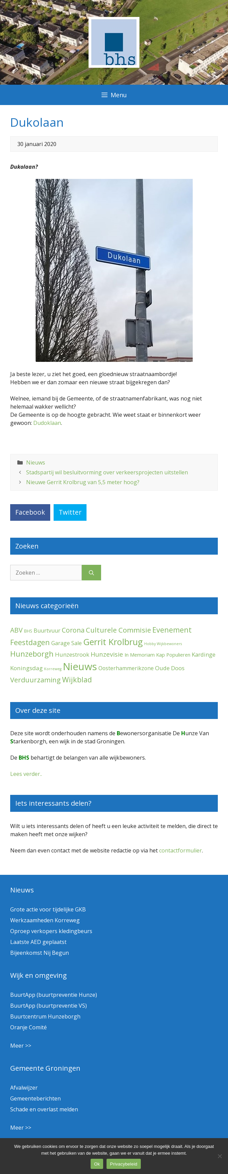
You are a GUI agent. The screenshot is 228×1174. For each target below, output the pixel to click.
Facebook (30, 512)
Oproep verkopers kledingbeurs (51, 931)
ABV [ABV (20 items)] (16, 630)
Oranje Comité (28, 1027)
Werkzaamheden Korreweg (45, 920)
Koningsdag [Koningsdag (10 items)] (26, 668)
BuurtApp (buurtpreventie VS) (48, 1005)
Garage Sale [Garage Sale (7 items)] (66, 643)
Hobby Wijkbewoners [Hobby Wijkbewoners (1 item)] (163, 643)
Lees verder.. (26, 774)
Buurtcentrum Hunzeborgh (45, 1016)
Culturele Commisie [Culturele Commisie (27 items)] (118, 630)
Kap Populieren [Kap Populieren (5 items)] (173, 654)
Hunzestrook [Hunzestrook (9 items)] (72, 654)
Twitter (70, 512)
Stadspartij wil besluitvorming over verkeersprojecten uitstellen (107, 472)
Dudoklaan (47, 423)
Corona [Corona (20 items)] (73, 630)
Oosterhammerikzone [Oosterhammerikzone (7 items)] (126, 668)
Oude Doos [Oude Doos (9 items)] (170, 668)
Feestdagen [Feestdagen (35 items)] (30, 642)
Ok (97, 1164)
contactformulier (180, 850)
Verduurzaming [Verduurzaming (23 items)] (35, 679)
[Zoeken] (91, 572)
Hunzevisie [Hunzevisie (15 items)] (107, 654)
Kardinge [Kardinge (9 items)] (203, 654)
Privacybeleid (123, 1164)
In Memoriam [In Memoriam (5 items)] (140, 654)
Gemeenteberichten (35, 1098)
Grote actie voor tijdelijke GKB (48, 909)
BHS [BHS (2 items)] (28, 631)
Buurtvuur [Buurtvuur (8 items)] (47, 630)
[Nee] (219, 1156)
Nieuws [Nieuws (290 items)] (80, 666)
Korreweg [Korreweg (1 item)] (52, 668)
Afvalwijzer (24, 1087)
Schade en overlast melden (44, 1109)
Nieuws (35, 462)
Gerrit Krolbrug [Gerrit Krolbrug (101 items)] (113, 641)
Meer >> (20, 1045)
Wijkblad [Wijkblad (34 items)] (77, 679)
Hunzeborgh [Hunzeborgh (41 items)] (32, 653)
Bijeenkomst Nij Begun (39, 952)
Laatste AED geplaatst (38, 942)
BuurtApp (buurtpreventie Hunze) (53, 994)
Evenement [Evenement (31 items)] (172, 630)
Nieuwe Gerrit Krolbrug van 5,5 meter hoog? (82, 482)
